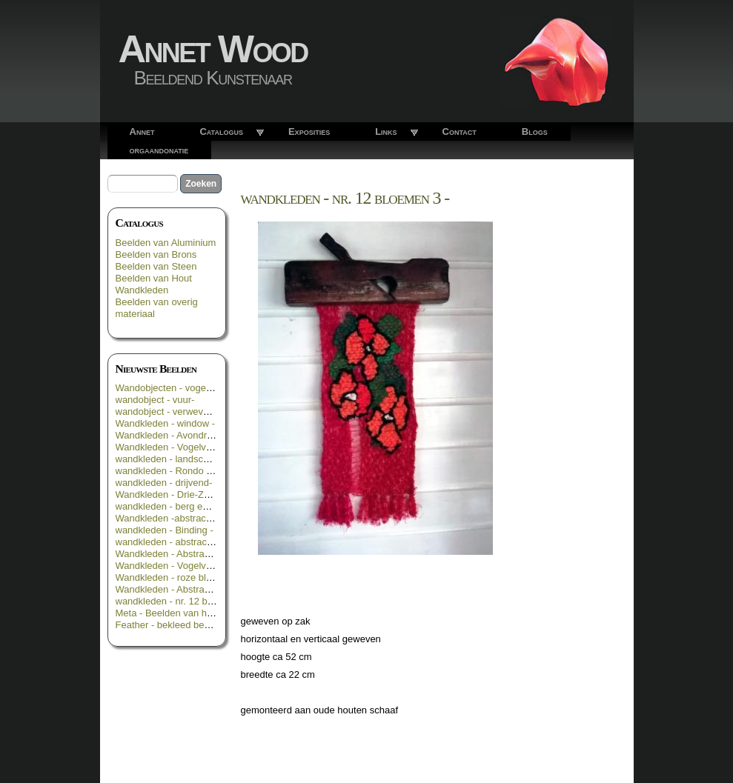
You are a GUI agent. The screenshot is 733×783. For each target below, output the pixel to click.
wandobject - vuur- (155, 399)
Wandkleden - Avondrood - (172, 435)
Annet (142, 131)
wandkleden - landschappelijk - (182, 458)
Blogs (535, 131)
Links (386, 131)
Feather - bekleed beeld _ (170, 624)
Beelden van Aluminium (166, 242)
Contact (459, 131)
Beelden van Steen (156, 266)
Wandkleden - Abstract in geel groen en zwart (213, 589)
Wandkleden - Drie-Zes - (168, 494)
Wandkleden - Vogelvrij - (167, 447)
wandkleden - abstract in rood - (182, 541)
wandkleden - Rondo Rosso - (178, 470)
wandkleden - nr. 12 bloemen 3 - (184, 601)
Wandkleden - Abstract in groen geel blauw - (210, 553)
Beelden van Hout (154, 278)
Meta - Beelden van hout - (171, 613)
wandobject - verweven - (168, 411)
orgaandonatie (159, 150)
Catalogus (221, 131)
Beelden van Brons (156, 254)
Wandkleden (142, 290)
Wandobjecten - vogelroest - (176, 387)
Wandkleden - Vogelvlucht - (174, 565)
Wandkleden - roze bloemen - (179, 577)
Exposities (309, 131)
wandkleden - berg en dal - (173, 506)
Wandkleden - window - (166, 423)
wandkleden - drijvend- (164, 482)
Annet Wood (213, 48)
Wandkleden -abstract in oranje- (184, 518)
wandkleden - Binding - (164, 530)
